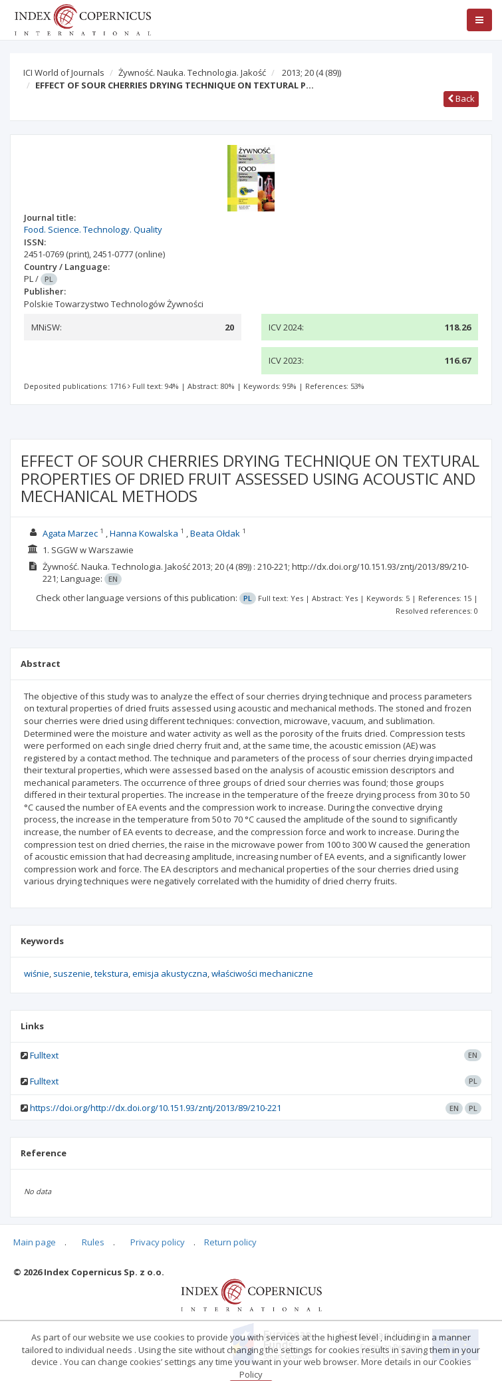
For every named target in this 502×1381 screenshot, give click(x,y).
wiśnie (36, 973)
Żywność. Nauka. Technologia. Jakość (192, 72)
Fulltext (44, 1055)
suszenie (71, 973)
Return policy (230, 1242)
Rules (93, 1242)
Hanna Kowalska (144, 533)
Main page (34, 1242)
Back (461, 98)
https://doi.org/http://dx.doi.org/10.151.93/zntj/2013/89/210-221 (155, 1108)
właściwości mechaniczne (262, 973)
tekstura (111, 973)
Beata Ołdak (215, 533)
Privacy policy (157, 1242)
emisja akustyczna (169, 973)
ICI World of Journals (63, 72)
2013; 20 (311, 72)
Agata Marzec (70, 533)
